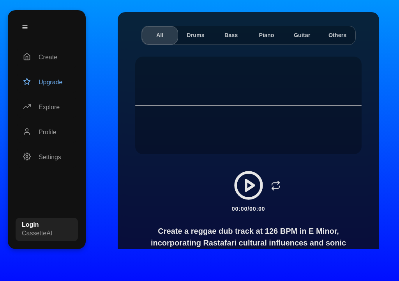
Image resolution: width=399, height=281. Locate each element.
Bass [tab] (231, 35)
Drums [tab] (196, 35)
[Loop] (276, 185)
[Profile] (46, 132)
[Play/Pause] (248, 185)
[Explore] (46, 107)
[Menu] (25, 27)
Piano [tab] (266, 35)
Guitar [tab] (302, 35)
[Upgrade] (46, 82)
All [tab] (159, 35)
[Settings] (46, 157)
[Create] (46, 57)
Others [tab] (337, 35)
